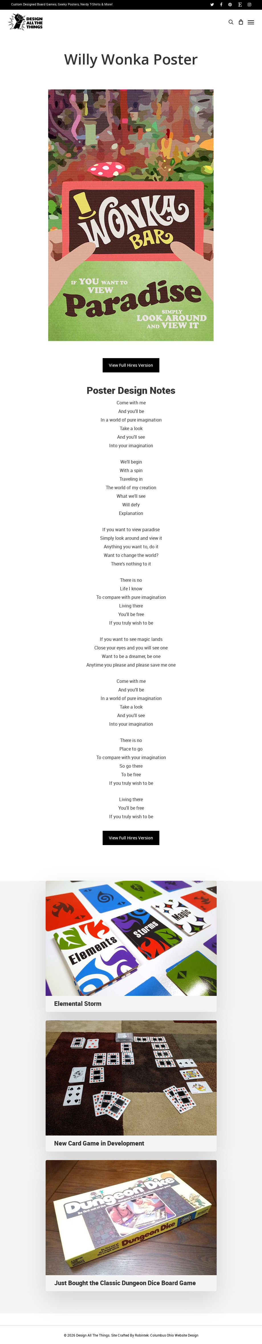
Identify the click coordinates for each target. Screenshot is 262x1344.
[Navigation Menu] (251, 22)
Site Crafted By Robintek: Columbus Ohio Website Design (154, 1335)
